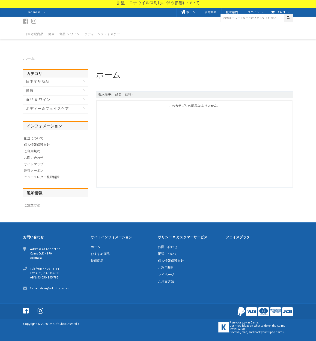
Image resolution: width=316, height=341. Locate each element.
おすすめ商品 (100, 254)
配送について (33, 138)
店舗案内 (211, 12)
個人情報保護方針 (37, 145)
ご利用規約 (32, 151)
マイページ (166, 275)
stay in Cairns (250, 322)
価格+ (129, 94)
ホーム (188, 12)
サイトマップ (33, 164)
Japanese (34, 12)
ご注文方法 (32, 205)
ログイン (253, 12)
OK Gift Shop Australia (63, 324)
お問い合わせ (33, 158)
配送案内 (232, 12)
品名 (118, 94)
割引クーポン (33, 170)
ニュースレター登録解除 (42, 177)
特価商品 (97, 261)
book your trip (263, 332)
